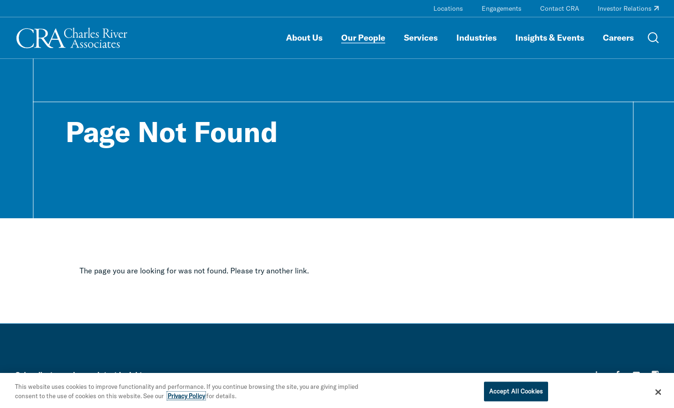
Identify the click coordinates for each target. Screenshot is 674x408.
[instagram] (655, 374)
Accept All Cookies (516, 395)
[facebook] (618, 374)
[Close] (658, 396)
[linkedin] (599, 374)
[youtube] (636, 374)
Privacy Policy (186, 399)
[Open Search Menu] (653, 37)
